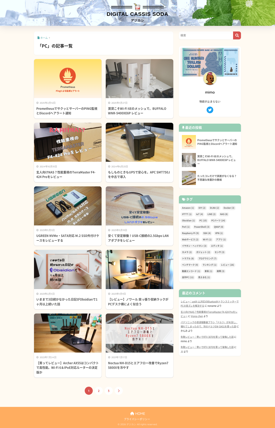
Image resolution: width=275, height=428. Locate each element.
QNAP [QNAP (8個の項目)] (218, 227)
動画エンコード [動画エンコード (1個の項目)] (191, 271)
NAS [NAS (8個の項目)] (224, 214)
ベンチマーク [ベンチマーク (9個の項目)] (190, 265)
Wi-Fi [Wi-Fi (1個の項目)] (207, 239)
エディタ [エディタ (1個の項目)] (217, 246)
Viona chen (197, 316)
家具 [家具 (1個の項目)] (208, 271)
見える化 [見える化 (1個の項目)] (204, 277)
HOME (137, 413)
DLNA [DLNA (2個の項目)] (214, 208)
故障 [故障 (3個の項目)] (220, 271)
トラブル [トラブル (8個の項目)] (188, 258)
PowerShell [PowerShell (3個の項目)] (202, 227)
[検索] (237, 35)
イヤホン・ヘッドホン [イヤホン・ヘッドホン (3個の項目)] (194, 246)
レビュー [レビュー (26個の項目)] (227, 265)
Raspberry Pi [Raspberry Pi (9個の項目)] (190, 233)
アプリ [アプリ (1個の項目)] (221, 239)
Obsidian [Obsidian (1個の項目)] (188, 220)
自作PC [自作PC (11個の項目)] (188, 277)
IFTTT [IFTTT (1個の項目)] (187, 214)
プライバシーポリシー (137, 419)
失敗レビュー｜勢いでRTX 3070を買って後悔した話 (207, 337)
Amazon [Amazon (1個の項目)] (188, 208)
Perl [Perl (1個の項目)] (186, 227)
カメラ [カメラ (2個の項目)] (187, 252)
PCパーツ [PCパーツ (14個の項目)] (218, 220)
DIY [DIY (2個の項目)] (202, 208)
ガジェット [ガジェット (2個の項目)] (203, 252)
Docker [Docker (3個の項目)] (229, 208)
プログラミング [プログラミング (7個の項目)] (207, 258)
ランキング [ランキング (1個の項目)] (210, 265)
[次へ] (119, 391)
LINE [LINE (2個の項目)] (211, 214)
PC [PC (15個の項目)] (203, 220)
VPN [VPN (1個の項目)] (219, 233)
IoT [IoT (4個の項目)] (199, 214)
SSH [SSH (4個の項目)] (207, 233)
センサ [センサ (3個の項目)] (219, 252)
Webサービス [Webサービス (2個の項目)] (190, 239)
